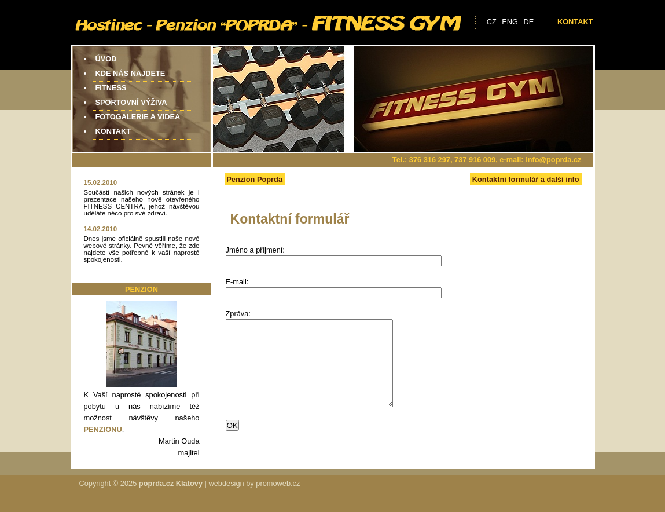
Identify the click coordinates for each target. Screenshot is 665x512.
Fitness (111, 87)
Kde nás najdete (130, 73)
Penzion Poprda (254, 179)
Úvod (106, 58)
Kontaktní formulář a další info (525, 179)
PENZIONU (103, 429)
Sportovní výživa (131, 102)
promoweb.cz (278, 485)
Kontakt (575, 21)
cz (492, 21)
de (529, 21)
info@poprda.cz (553, 159)
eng (510, 21)
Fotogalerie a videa (138, 116)
